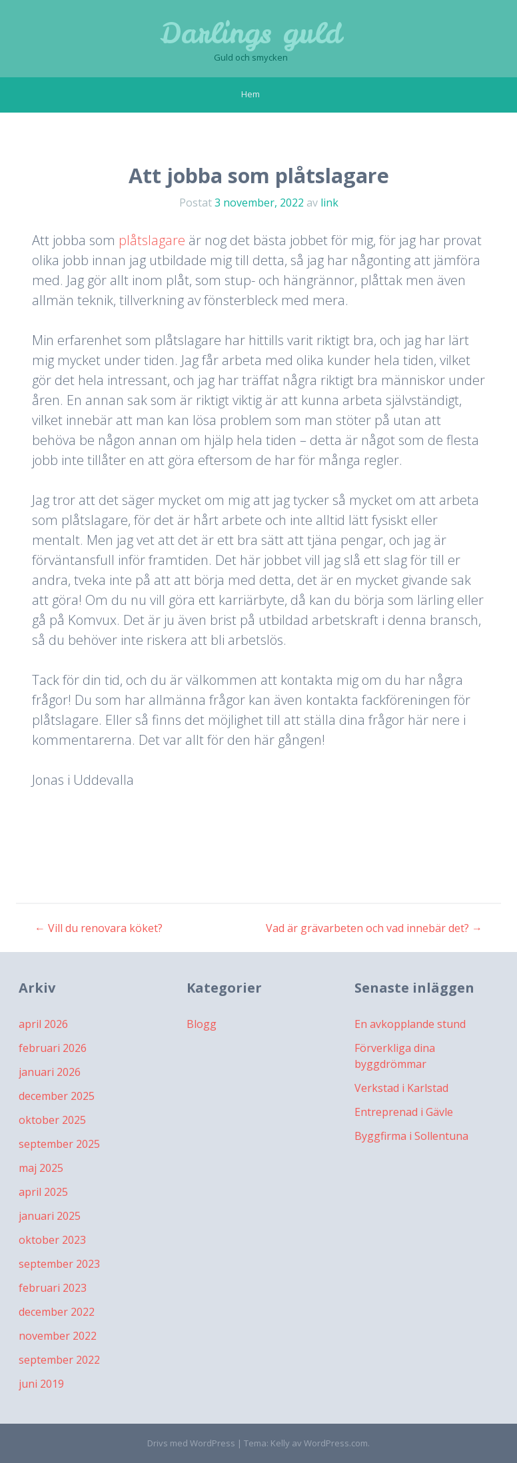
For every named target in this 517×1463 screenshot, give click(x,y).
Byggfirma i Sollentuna (411, 1136)
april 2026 (43, 1024)
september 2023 (59, 1263)
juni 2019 (41, 1383)
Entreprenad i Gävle (403, 1112)
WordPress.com (336, 1443)
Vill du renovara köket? (99, 928)
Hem (250, 94)
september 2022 (59, 1359)
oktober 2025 (52, 1120)
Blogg (202, 1024)
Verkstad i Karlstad (401, 1088)
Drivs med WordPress (191, 1443)
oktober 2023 (52, 1239)
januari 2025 (50, 1216)
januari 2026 (50, 1072)
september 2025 (59, 1144)
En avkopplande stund (410, 1024)
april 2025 (43, 1192)
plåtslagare (152, 240)
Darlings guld (251, 33)
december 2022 (57, 1311)
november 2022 (58, 1335)
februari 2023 (53, 1287)
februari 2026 (53, 1048)
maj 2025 (41, 1168)
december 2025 (57, 1096)
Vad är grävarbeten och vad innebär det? (374, 928)
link (329, 202)
